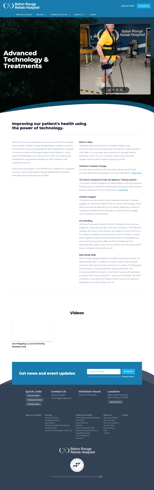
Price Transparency (83, 436)
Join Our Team (33, 396)
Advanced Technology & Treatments (58, 430)
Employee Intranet (35, 400)
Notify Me (128, 372)
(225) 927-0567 (127, 6)
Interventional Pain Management (57, 425)
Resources (80, 438)
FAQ (105, 430)
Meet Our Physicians (111, 423)
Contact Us (144, 6)
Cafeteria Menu (34, 404)
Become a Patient (24, 15)
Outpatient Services (52, 420)
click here (136, 173)
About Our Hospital (110, 418)
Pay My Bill (80, 420)
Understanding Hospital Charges (88, 418)
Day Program (50, 423)
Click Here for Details (87, 395)
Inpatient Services (51, 418)
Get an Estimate (82, 423)
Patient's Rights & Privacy (85, 428)
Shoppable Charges (83, 433)
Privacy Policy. (128, 377)
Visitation (79, 425)
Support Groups (51, 428)
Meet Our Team (109, 420)
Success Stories (109, 428)
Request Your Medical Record (87, 430)
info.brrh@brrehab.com (61, 398)
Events (93, 15)
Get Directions (115, 402)
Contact (106, 433)
